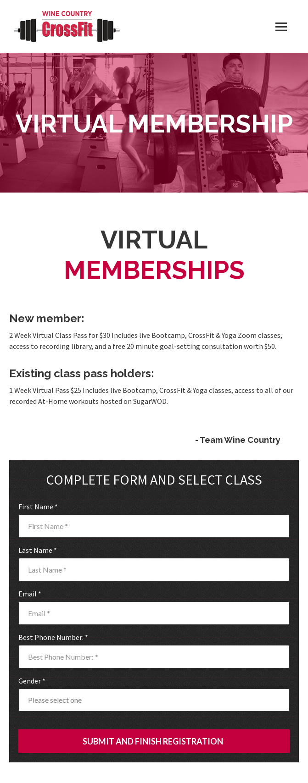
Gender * (31, 680)
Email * (29, 593)
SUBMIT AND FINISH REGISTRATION (153, 741)
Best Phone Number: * (53, 637)
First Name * (38, 506)
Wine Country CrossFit (66, 26)
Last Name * (37, 550)
